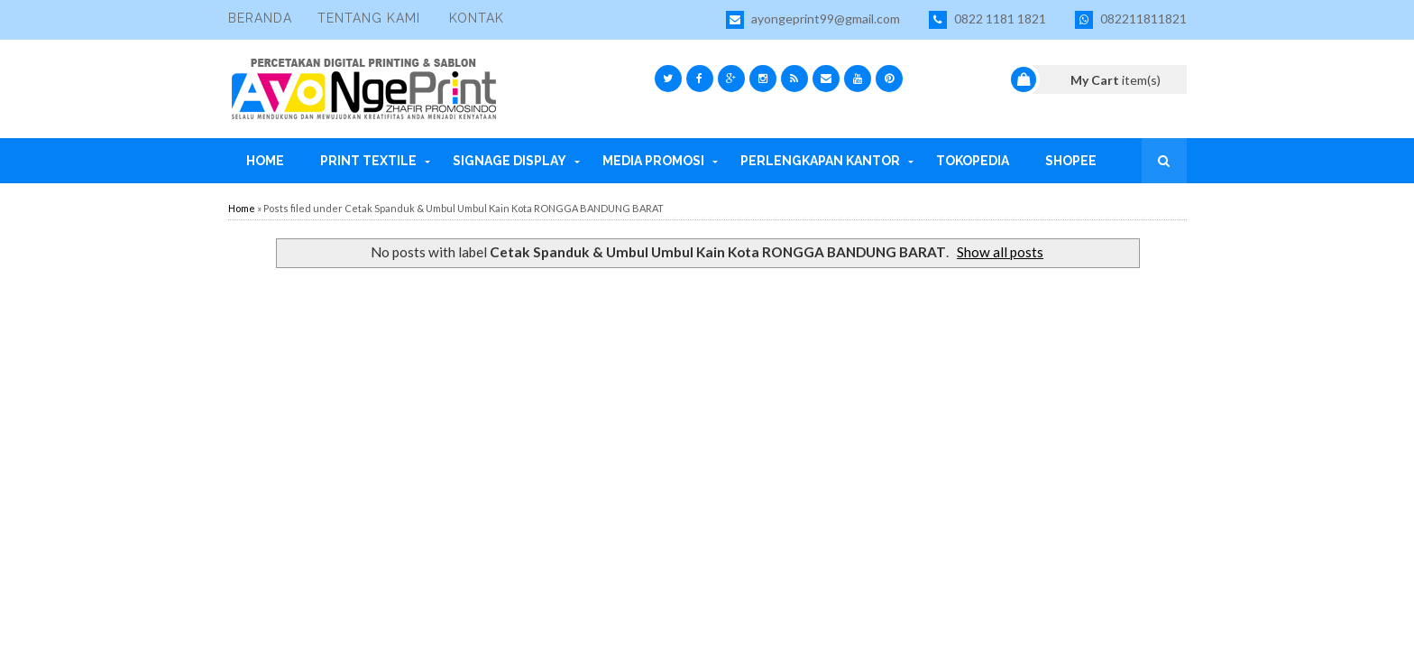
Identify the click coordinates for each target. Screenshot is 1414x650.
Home (265, 160)
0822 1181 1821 (987, 20)
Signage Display (509, 160)
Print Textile (368, 160)
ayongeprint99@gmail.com (813, 20)
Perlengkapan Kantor (820, 160)
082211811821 (1131, 20)
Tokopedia (972, 160)
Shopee (1071, 160)
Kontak (476, 18)
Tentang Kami (368, 18)
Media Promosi (653, 160)
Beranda (260, 18)
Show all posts (1000, 252)
